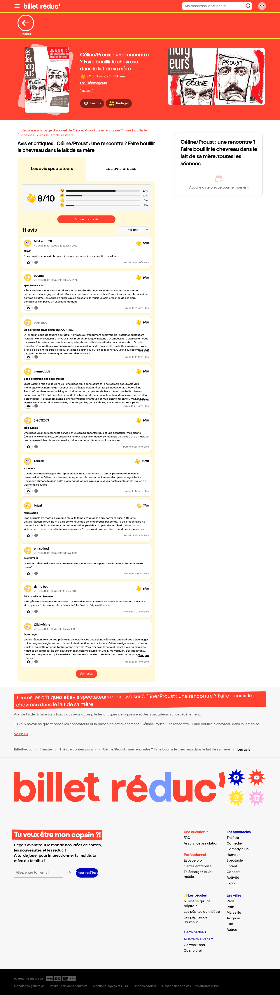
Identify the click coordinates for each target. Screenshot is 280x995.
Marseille (234, 913)
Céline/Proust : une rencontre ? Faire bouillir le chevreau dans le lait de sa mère (166, 749)
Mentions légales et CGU (110, 986)
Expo (231, 883)
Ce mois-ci (193, 951)
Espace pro (193, 861)
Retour (26, 25)
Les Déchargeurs (93, 83)
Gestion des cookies (176, 986)
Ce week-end (194, 945)
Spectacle (235, 861)
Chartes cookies (145, 986)
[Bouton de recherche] (248, 6)
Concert (233, 872)
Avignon (233, 918)
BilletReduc (23, 749)
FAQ (187, 838)
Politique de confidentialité (69, 986)
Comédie (234, 843)
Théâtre (46, 749)
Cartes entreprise (198, 866)
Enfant (232, 866)
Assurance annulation (201, 843)
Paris (230, 901)
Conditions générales (29, 986)
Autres (232, 930)
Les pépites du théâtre (202, 912)
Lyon (230, 907)
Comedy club (237, 849)
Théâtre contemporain (78, 749)
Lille (230, 924)
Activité (233, 878)
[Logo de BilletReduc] (42, 6)
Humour (233, 855)
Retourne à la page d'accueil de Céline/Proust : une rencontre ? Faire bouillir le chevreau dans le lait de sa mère (84, 132)
